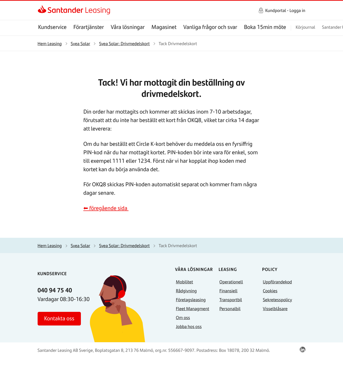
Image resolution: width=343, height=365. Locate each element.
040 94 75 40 (55, 290)
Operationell (231, 281)
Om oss (183, 317)
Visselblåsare (275, 308)
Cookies (270, 290)
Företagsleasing (191, 299)
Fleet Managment (192, 308)
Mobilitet (184, 281)
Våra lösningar (128, 27)
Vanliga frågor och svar (210, 27)
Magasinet (164, 27)
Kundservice (52, 27)
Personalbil (229, 308)
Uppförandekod (277, 281)
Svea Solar (80, 43)
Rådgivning (186, 290)
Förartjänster (88, 27)
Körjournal (305, 27)
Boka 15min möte (265, 27)
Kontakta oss (59, 318)
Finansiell (228, 290)
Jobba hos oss (189, 326)
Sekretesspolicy (277, 299)
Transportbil (230, 299)
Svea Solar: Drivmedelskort (124, 43)
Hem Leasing (50, 43)
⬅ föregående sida (106, 208)
